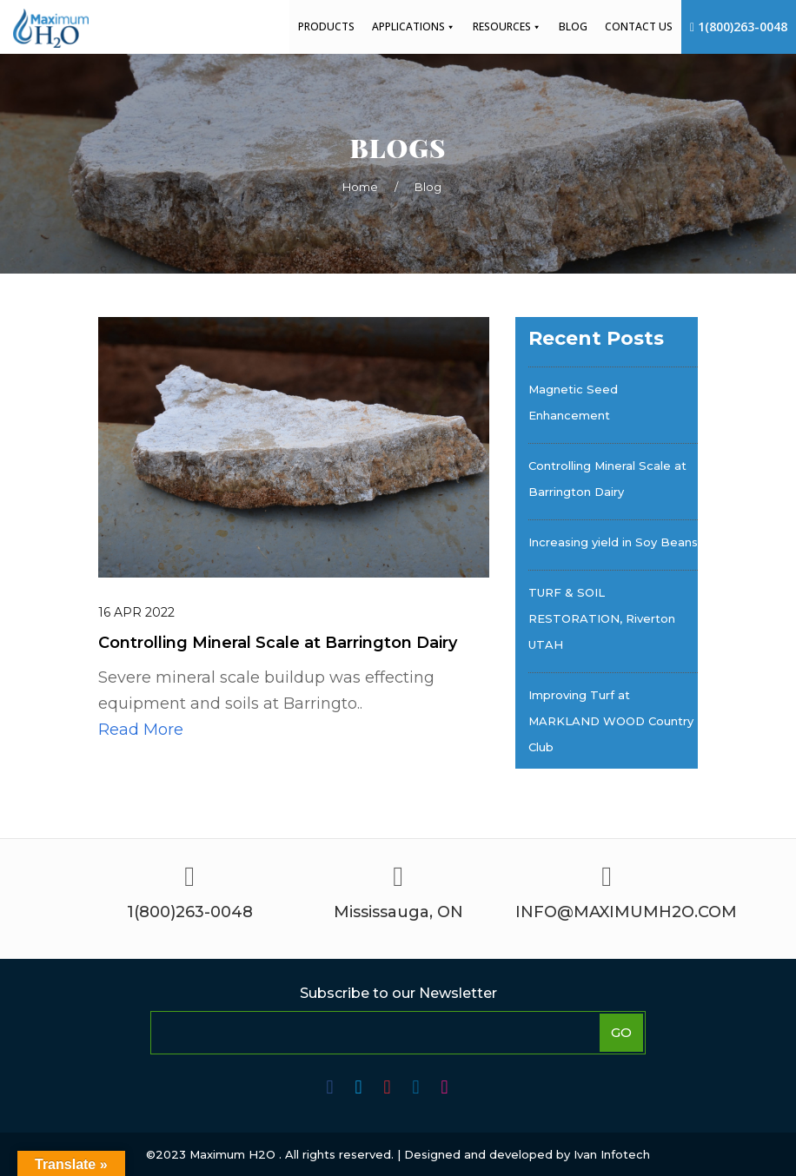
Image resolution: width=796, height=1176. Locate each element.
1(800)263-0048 (738, 26)
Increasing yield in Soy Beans (613, 542)
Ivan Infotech (612, 1154)
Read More (140, 729)
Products (326, 26)
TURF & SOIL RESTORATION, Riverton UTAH (601, 618)
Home (360, 187)
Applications (413, 26)
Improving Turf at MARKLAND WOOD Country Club (610, 721)
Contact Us (639, 26)
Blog (573, 26)
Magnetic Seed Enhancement (573, 402)
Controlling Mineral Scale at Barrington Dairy (607, 479)
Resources (507, 26)
